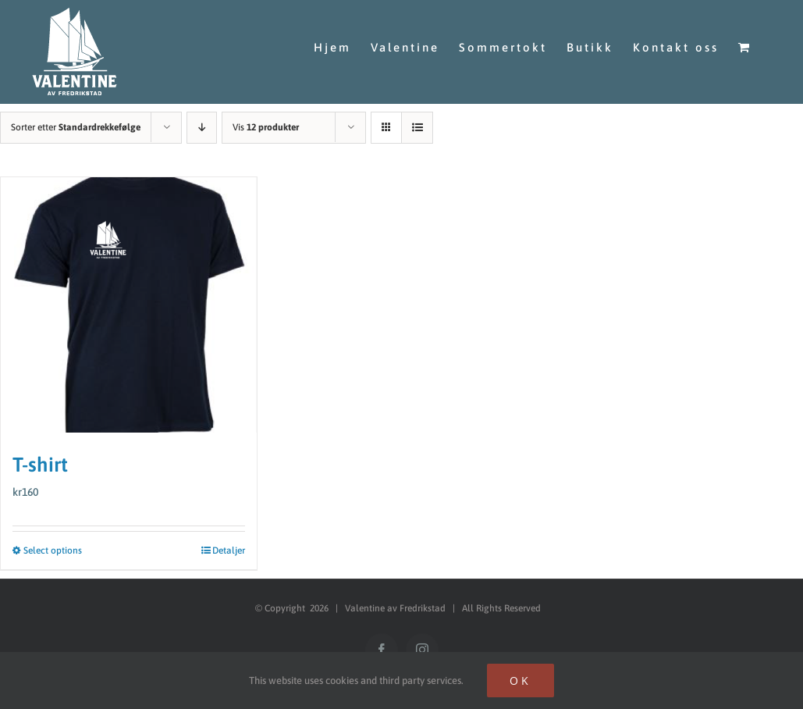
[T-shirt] (129, 297)
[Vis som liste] (417, 119)
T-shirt (40, 456)
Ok (520, 680)
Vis (266, 118)
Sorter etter (75, 118)
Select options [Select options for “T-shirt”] (52, 542)
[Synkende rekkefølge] (202, 119)
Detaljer (228, 542)
